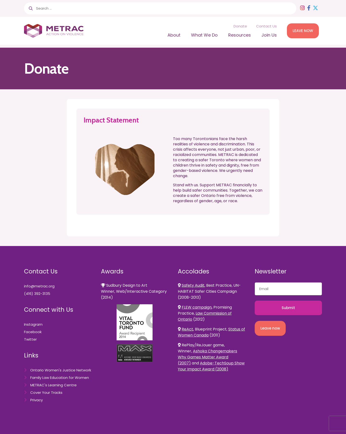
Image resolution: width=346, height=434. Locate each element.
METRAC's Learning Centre (53, 385)
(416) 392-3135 (37, 293)
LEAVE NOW (303, 30)
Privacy (36, 399)
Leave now (270, 328)
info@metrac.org (39, 286)
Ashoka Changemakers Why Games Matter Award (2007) (207, 357)
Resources (239, 35)
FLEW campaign (197, 307)
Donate (240, 26)
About (173, 35)
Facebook (33, 331)
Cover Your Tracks (46, 392)
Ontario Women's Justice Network (60, 370)
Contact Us (266, 26)
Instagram (33, 324)
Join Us (269, 35)
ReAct (187, 329)
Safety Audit (193, 285)
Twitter (30, 339)
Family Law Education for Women (59, 377)
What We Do (204, 35)
